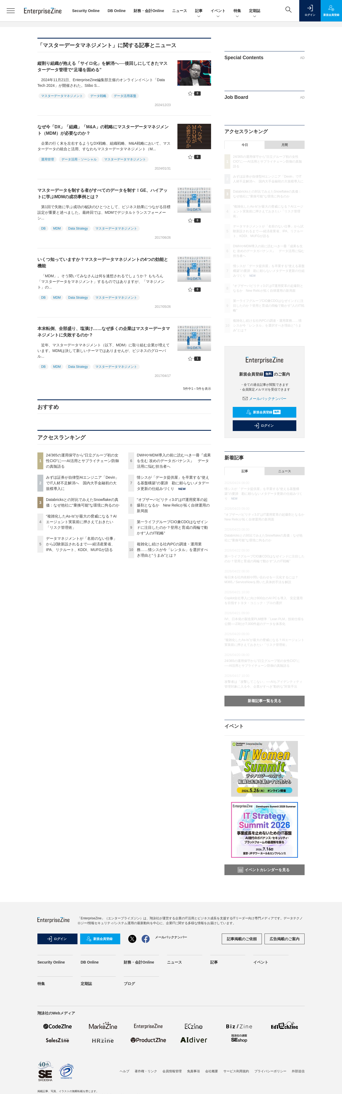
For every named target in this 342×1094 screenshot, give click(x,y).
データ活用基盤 (125, 96)
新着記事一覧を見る (264, 701)
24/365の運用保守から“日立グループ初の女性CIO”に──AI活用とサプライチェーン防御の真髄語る (82, 461)
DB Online (117, 11)
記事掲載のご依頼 (242, 939)
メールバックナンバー (264, 398)
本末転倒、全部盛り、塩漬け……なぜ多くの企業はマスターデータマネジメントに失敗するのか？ (103, 331)
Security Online (86, 11)
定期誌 (254, 11)
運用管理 (47, 159)
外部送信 (298, 1071)
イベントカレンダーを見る (264, 869)
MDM (57, 228)
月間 (284, 145)
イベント (218, 11)
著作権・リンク (146, 1071)
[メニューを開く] (10, 10)
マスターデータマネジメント (62, 96)
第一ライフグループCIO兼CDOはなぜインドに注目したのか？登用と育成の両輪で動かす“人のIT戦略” (172, 527)
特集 (237, 11)
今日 (245, 145)
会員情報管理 (172, 1071)
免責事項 (193, 1071)
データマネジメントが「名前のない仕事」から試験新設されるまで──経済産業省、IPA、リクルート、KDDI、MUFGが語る (81, 544)
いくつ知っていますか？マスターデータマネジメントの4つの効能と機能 (102, 262)
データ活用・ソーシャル (79, 159)
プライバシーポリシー (270, 1071)
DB (43, 228)
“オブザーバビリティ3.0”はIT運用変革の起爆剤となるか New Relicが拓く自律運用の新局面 (173, 505)
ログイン (264, 425)
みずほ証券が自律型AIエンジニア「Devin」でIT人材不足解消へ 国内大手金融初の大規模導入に (82, 483)
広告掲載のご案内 (285, 939)
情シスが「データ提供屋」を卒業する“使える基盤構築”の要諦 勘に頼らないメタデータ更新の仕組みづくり (173, 483)
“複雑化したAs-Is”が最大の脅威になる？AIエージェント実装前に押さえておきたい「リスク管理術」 (81, 522)
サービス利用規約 (236, 1071)
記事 (199, 11)
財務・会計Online (149, 11)
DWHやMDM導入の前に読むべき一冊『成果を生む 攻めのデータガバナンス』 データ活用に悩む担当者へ (174, 461)
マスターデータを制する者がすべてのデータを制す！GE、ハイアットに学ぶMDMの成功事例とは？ (102, 193)
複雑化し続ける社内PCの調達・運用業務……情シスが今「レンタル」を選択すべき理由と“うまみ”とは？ (172, 549)
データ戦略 (98, 96)
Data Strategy (78, 228)
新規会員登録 (263, 412)
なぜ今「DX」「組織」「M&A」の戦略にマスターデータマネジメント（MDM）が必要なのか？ (103, 130)
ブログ (129, 983)
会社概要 (211, 1071)
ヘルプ (124, 1071)
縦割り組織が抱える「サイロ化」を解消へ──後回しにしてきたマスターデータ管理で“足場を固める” (102, 66)
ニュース (179, 11)
